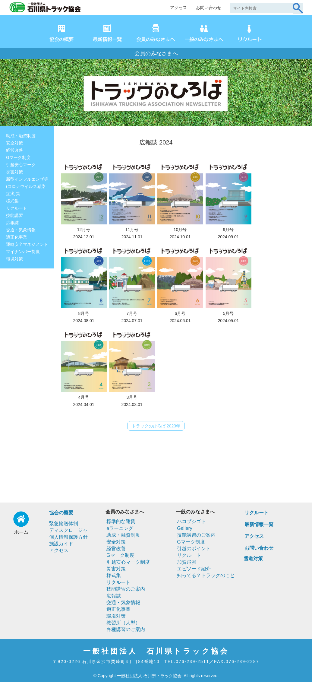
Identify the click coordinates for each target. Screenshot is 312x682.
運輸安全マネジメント (27, 244)
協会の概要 (61, 512)
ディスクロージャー (71, 530)
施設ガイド (61, 543)
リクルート (16, 208)
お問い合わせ (208, 7)
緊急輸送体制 (63, 523)
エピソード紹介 (194, 568)
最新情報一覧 (258, 524)
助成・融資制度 (21, 135)
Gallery (184, 528)
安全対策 (14, 143)
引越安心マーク (21, 164)
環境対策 (14, 258)
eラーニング (119, 528)
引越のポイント (194, 548)
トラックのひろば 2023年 (156, 425)
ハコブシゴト (191, 521)
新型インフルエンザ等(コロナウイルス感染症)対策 (27, 186)
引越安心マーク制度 (128, 562)
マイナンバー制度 (23, 251)
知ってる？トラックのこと (206, 575)
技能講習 (14, 215)
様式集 (12, 200)
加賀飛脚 (186, 562)
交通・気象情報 (21, 229)
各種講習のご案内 (125, 629)
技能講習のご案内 (125, 589)
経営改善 (14, 150)
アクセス (178, 7)
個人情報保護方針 (68, 537)
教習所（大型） (123, 622)
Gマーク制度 (18, 157)
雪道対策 (253, 558)
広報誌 (12, 222)
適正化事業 (16, 237)
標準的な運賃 (120, 521)
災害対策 (14, 172)
